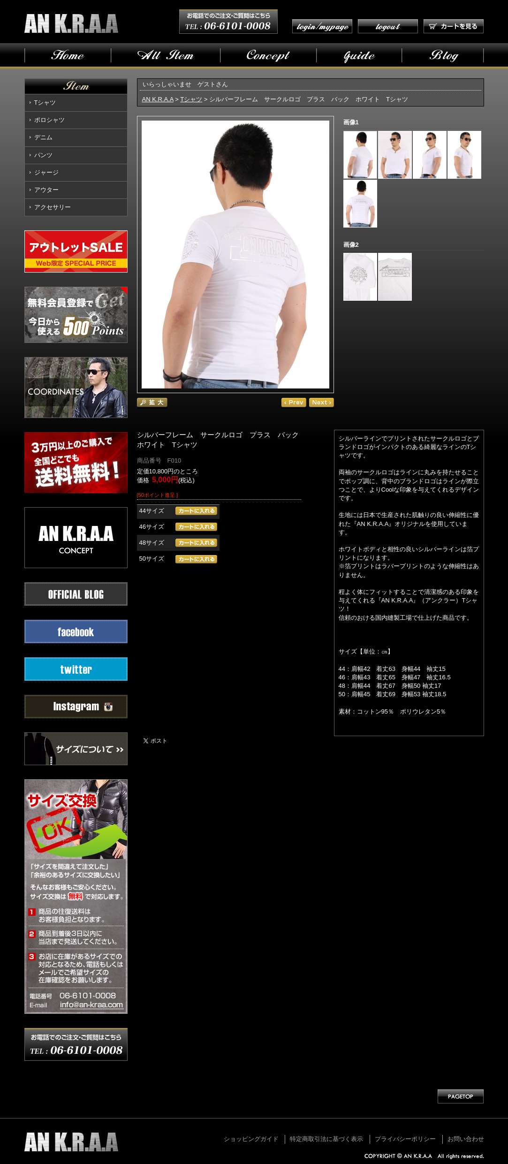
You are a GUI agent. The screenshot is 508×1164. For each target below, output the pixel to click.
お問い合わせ (465, 1138)
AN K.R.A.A (158, 99)
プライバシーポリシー (405, 1138)
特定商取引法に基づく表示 (326, 1138)
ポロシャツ (49, 119)
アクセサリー (52, 207)
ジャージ (46, 172)
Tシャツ (45, 102)
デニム (43, 137)
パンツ (43, 155)
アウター (46, 189)
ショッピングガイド (251, 1138)
